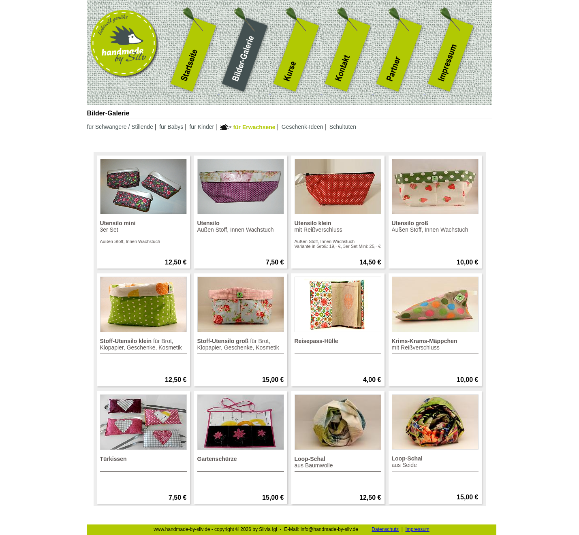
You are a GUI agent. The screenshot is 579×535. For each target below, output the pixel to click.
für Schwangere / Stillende (120, 127)
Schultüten (342, 127)
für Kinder (201, 127)
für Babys (171, 127)
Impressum (417, 529)
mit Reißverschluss (338, 234)
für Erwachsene (254, 127)
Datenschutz (385, 529)
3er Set (143, 232)
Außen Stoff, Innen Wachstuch (240, 228)
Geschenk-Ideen (302, 127)
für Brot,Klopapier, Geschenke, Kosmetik (143, 346)
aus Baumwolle (338, 464)
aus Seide (435, 463)
